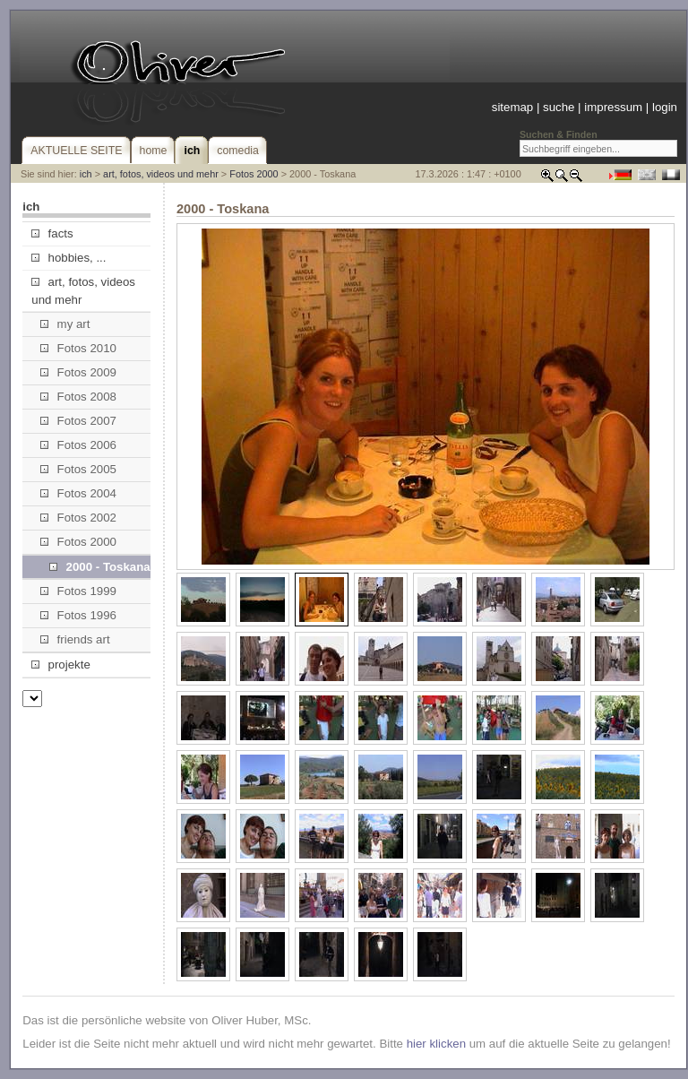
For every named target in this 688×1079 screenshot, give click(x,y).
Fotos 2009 (78, 372)
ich (86, 173)
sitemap (512, 107)
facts (52, 233)
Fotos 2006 (78, 445)
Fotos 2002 (78, 517)
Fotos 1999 (78, 591)
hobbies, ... (68, 257)
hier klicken (436, 1043)
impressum (613, 107)
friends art (74, 639)
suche (558, 107)
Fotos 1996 (78, 615)
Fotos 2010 (78, 348)
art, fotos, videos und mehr (161, 173)
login (664, 107)
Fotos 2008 (78, 396)
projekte (60, 664)
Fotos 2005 (78, 469)
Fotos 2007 (78, 420)
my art (65, 324)
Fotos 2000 (253, 173)
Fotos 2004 (78, 493)
